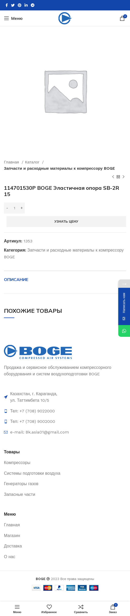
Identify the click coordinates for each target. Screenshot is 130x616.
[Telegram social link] (32, 5)
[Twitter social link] (12, 5)
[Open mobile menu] (13, 18)
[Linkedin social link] (26, 5)
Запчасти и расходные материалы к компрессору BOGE (59, 168)
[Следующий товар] (123, 177)
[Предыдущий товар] (113, 177)
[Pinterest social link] (19, 5)
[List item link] (65, 411)
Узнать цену (66, 221)
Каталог (33, 162)
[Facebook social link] (6, 5)
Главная (12, 162)
